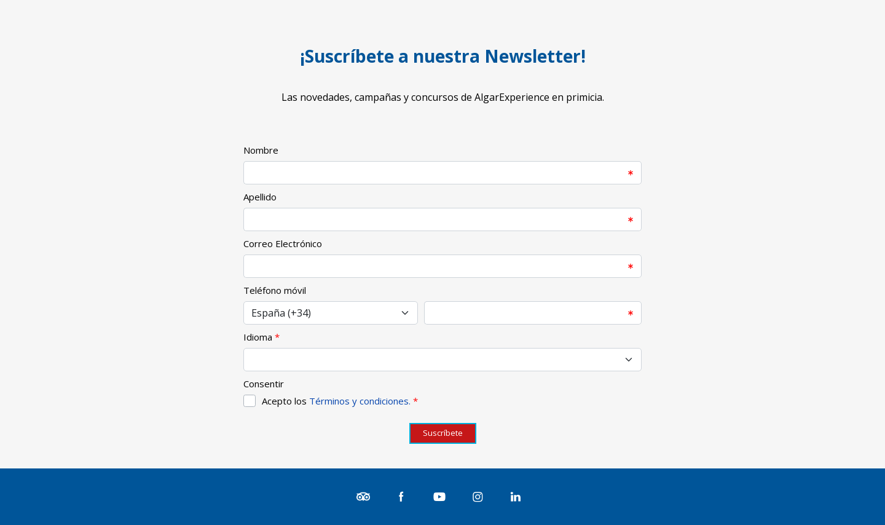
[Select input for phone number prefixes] (330, 313)
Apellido (260, 197)
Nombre (260, 150)
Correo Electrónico (282, 243)
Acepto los (340, 401)
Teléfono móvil (274, 290)
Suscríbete (443, 432)
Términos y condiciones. (360, 401)
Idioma (257, 337)
